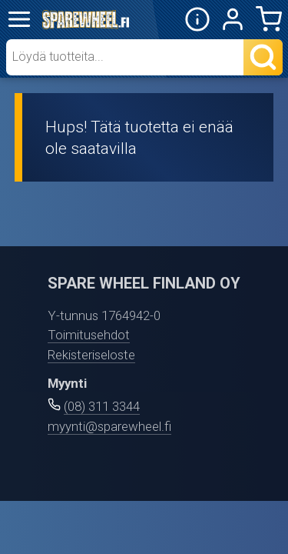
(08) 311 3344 (102, 406)
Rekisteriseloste (91, 354)
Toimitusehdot (89, 334)
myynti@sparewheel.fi (109, 426)
